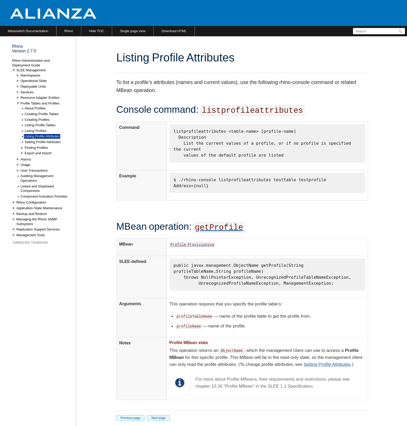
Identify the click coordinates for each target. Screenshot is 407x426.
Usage (25, 165)
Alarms (26, 159)
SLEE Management (31, 70)
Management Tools (30, 235)
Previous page (130, 418)
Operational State (34, 81)
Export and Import (38, 153)
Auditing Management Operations (37, 178)
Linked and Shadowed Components (37, 188)
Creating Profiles (37, 120)
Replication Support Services (38, 229)
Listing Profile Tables (40, 125)
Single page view (132, 31)
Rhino (68, 31)
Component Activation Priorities (44, 196)
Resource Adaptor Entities (40, 98)
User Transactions (34, 170)
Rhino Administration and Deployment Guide (31, 63)
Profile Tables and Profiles (40, 103)
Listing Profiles (36, 131)
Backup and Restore (31, 214)
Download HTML (174, 31)
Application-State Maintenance (39, 208)
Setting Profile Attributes (327, 364)
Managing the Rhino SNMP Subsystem (36, 221)
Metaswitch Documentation (28, 31)
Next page (158, 418)
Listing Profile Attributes (42, 136)
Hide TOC (96, 31)
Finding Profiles (36, 148)
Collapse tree (21, 241)
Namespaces (30, 75)
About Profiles (35, 108)
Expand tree (40, 241)
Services (27, 92)
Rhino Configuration (31, 202)
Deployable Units (33, 86)
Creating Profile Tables (42, 114)
